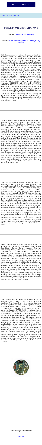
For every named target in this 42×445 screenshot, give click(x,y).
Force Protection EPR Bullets (10, 15)
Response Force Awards (25, 34)
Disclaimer (21, 436)
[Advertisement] (21, 406)
